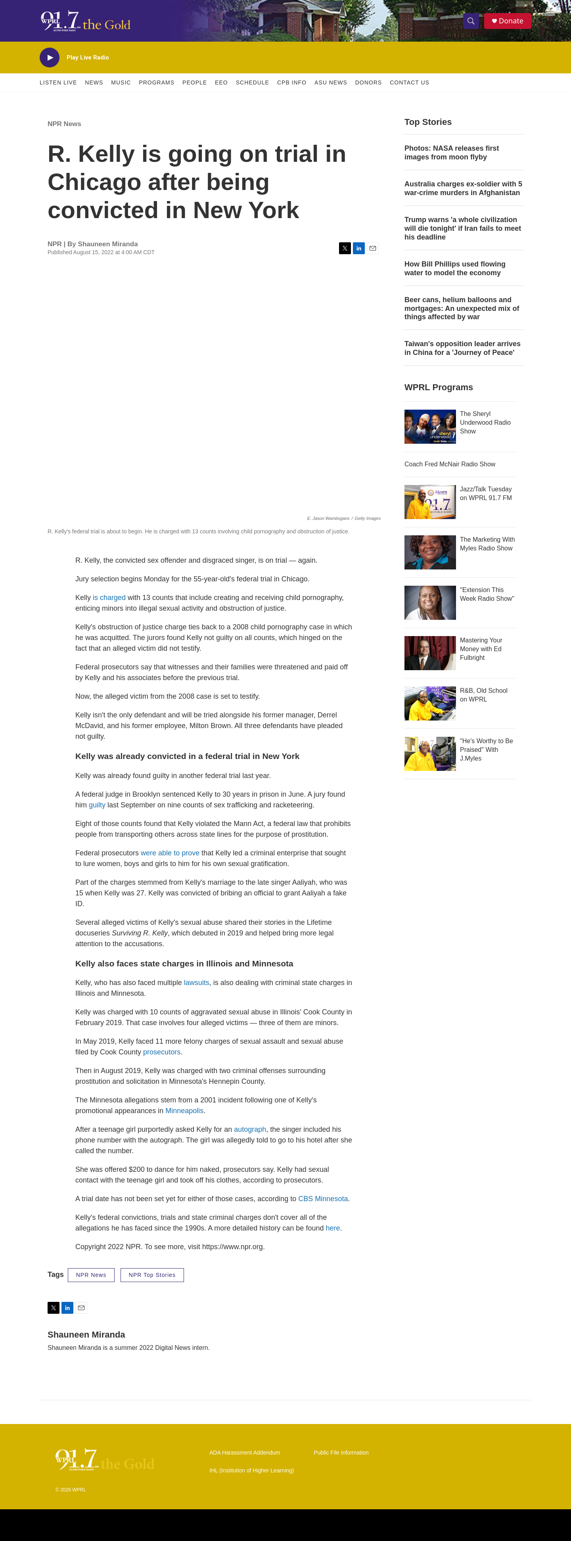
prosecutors (161, 1052)
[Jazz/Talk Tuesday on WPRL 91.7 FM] (430, 502)
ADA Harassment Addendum (244, 1453)
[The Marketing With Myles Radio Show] (430, 552)
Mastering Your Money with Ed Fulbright (481, 649)
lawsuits (196, 983)
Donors (368, 82)
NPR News (64, 124)
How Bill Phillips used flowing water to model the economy (455, 268)
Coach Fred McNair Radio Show (449, 464)
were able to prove (170, 853)
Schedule (252, 82)
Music (121, 82)
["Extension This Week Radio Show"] (430, 603)
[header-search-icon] (471, 21)
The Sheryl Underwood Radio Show (485, 422)
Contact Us (409, 82)
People (194, 82)
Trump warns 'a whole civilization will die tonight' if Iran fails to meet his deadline (462, 228)
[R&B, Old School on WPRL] (430, 703)
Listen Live (58, 82)
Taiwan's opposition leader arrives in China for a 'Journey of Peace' (462, 348)
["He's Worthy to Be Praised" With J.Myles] (430, 754)
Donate (511, 21)
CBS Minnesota (323, 1199)
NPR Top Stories (152, 1275)
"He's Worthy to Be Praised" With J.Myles (486, 750)
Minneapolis (184, 1111)
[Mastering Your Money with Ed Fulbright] (430, 653)
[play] (49, 57)
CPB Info (292, 82)
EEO (221, 82)
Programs (156, 82)
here (333, 1228)
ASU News (330, 82)
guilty (96, 805)
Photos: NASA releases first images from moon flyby (451, 152)
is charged (109, 598)
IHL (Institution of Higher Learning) (251, 1471)
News (94, 82)
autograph (250, 1129)
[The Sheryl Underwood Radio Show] (430, 427)
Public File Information (341, 1453)
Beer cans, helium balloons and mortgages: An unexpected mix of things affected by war (461, 308)
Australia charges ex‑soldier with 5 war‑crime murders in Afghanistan (463, 188)
